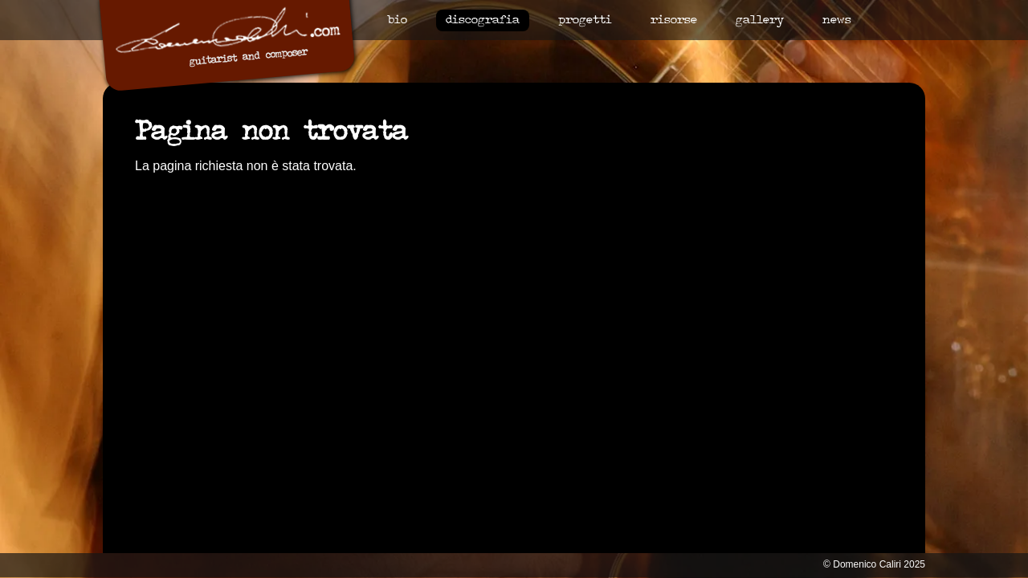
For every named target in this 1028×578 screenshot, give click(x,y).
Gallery (760, 20)
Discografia (483, 20)
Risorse (674, 20)
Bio (397, 20)
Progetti (585, 20)
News (836, 20)
